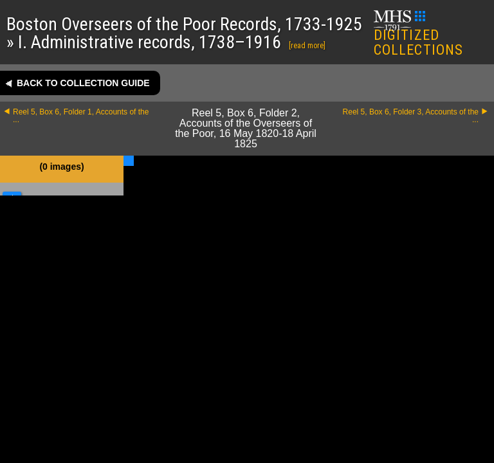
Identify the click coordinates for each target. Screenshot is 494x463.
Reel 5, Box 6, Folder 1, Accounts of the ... (81, 115)
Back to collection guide (83, 83)
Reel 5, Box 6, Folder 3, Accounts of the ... (411, 115)
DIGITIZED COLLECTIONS (418, 34)
